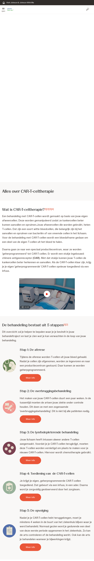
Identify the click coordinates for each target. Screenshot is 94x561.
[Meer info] (30, 378)
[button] (3, 9)
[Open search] (87, 9)
